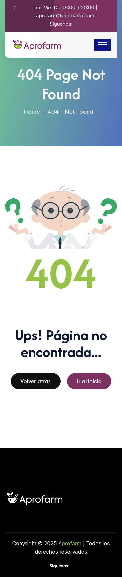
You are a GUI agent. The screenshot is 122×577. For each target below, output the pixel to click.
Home (32, 111)
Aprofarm (69, 543)
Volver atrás (36, 383)
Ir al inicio (89, 383)
